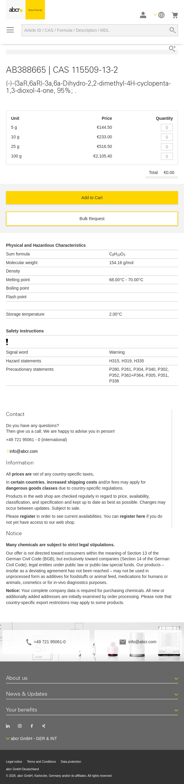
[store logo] (25, 9)
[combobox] (100, 30)
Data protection (71, 761)
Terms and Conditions (41, 761)
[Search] (173, 30)
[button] (159, 14)
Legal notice (14, 761)
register (27, 516)
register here (132, 516)
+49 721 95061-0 (50, 641)
